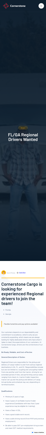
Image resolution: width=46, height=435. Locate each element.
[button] (41, 6)
